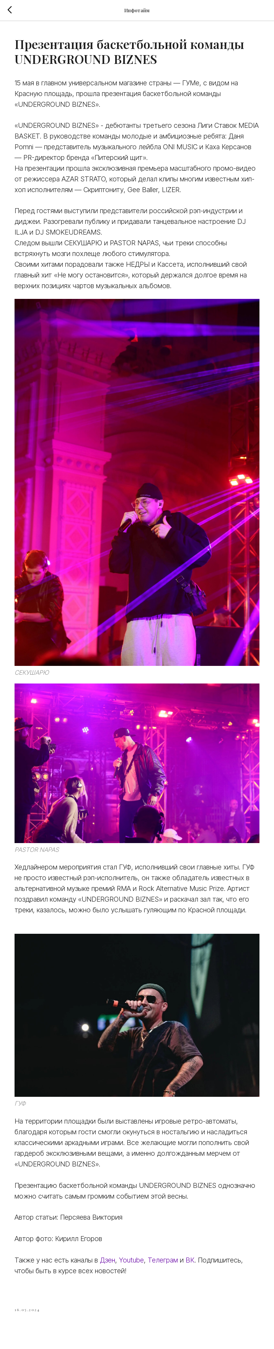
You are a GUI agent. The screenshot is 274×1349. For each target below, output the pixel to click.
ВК (190, 1260)
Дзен (107, 1260)
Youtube (131, 1260)
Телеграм (164, 1260)
